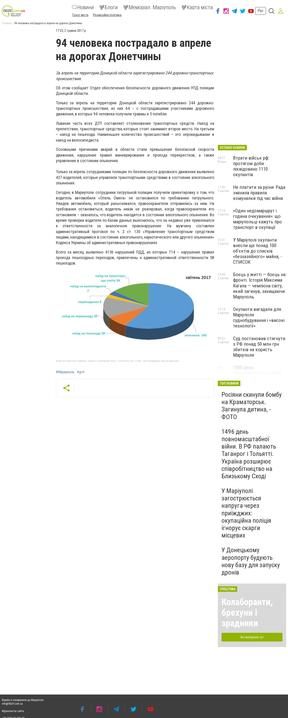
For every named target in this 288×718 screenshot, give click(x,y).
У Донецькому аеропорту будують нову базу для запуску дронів (251, 561)
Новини (83, 7)
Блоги (108, 7)
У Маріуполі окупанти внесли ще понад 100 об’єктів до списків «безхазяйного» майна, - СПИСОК (257, 251)
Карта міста (197, 7)
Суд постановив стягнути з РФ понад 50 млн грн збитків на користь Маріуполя (259, 347)
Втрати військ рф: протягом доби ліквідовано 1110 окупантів (251, 166)
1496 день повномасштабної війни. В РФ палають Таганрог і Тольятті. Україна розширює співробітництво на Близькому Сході (249, 454)
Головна (7, 23)
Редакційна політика (107, 15)
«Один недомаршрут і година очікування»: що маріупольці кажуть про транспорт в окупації (257, 219)
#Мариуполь (65, 372)
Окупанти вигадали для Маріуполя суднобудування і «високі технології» (259, 317)
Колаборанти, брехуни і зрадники (247, 613)
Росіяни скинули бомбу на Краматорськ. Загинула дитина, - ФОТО (252, 406)
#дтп (80, 372)
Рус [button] (260, 11)
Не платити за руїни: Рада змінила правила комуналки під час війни (259, 192)
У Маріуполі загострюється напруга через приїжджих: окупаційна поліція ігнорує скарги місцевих (246, 513)
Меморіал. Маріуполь (149, 7)
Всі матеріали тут (252, 637)
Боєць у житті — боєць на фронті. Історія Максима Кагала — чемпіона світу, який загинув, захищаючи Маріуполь (259, 286)
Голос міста (80, 15)
